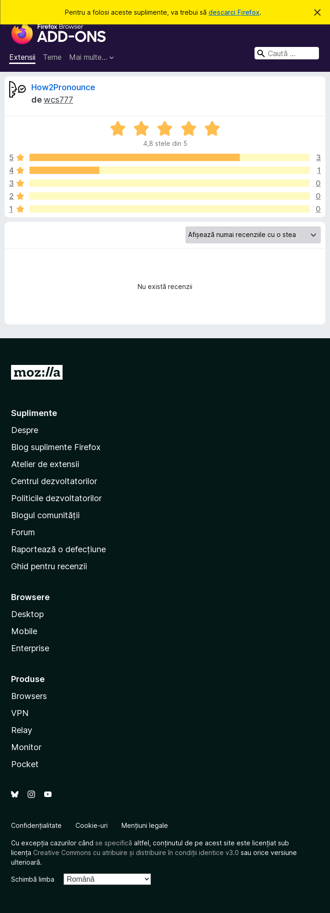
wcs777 (58, 99)
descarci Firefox (234, 12)
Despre (24, 430)
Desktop (27, 614)
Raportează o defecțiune (58, 549)
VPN (20, 713)
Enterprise (30, 648)
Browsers (29, 696)
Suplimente (34, 413)
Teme (52, 57)
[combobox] (287, 53)
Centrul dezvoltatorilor (54, 481)
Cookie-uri (91, 825)
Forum (23, 532)
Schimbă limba (32, 879)
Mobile (24, 631)
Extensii (22, 57)
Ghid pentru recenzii (49, 566)
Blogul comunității (45, 515)
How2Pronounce (63, 87)
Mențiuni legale (145, 825)
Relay (21, 730)
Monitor (26, 747)
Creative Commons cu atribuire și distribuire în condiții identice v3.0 (136, 852)
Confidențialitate (36, 825)
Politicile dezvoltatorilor (56, 498)
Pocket (25, 764)
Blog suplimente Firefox (56, 447)
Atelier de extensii (45, 464)
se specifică (113, 843)
